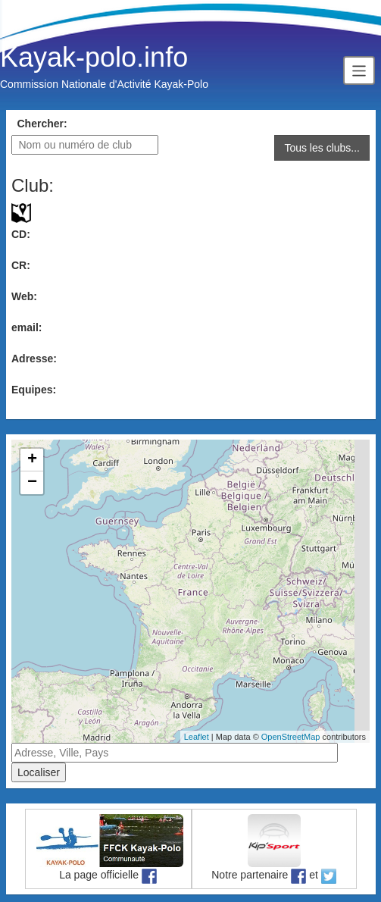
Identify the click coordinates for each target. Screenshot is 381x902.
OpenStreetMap (290, 736)
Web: (24, 296)
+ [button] (32, 460)
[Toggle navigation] (359, 70)
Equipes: (33, 390)
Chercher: (42, 123)
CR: (20, 265)
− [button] (32, 482)
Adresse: (34, 358)
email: (26, 327)
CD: (20, 234)
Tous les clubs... (322, 148)
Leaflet (196, 736)
